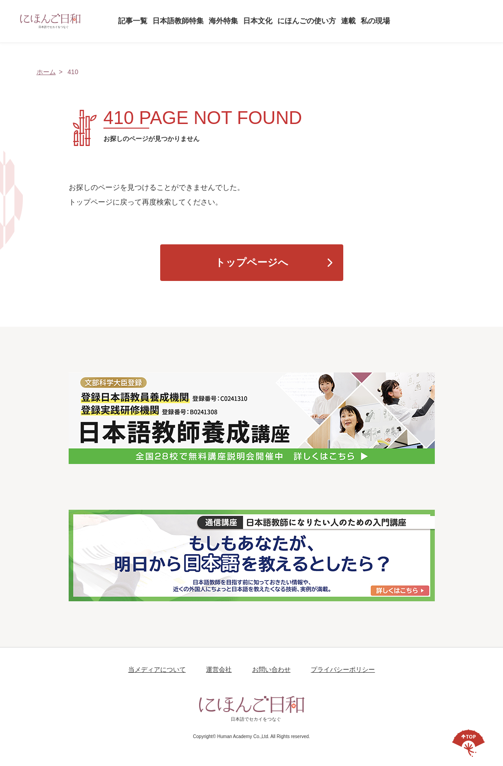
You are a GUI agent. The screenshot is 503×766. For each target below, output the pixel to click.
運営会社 (219, 669)
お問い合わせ (271, 669)
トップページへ (251, 262)
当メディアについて (157, 669)
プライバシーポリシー (343, 669)
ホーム (46, 72)
